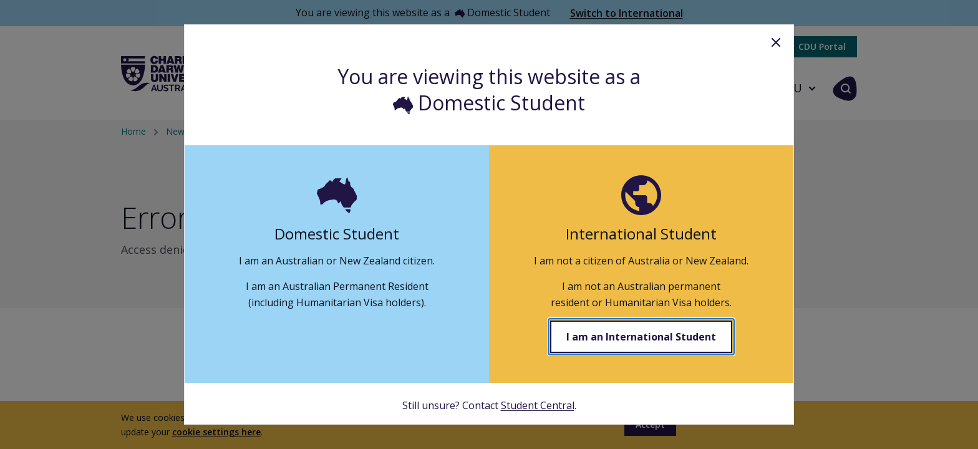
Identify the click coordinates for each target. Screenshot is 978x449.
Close (775, 42)
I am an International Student (641, 337)
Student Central (537, 405)
